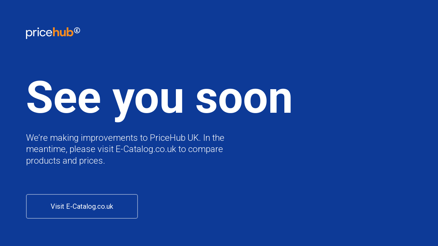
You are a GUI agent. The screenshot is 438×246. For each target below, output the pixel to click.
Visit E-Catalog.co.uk (82, 206)
